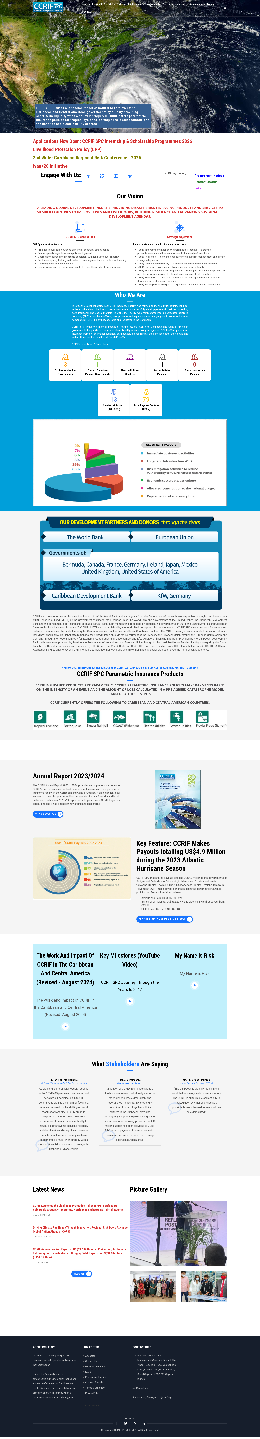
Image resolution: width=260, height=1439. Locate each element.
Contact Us (91, 1361)
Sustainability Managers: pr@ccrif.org (152, 1397)
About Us (90, 1356)
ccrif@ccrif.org (140, 1388)
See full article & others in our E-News (162, 919)
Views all (79, 1274)
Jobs (198, 188)
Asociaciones (202, 5)
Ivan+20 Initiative (50, 166)
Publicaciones (138, 5)
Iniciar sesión (91, 1406)
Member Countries (95, 1366)
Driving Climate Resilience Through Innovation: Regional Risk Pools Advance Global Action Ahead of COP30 (80, 1229)
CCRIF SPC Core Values (80, 237)
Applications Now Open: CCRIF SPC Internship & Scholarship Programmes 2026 (112, 141)
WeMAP (101, 14)
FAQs (88, 1372)
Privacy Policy (92, 1393)
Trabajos (89, 14)
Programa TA (156, 5)
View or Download (45, 814)
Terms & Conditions (95, 1387)
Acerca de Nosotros (104, 5)
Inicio (87, 5)
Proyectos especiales (179, 5)
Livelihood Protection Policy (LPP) (67, 149)
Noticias (123, 5)
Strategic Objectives (180, 237)
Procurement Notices (209, 176)
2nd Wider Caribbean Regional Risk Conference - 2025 (87, 158)
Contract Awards (206, 182)
